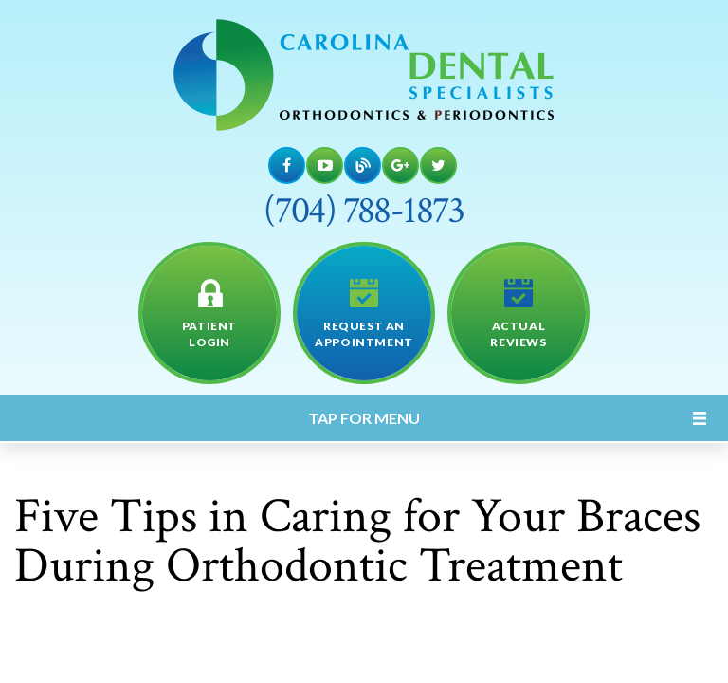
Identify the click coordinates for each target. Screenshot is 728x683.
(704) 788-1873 (364, 211)
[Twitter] (438, 165)
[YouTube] (324, 165)
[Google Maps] (400, 165)
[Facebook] (286, 165)
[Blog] (362, 165)
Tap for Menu (364, 418)
